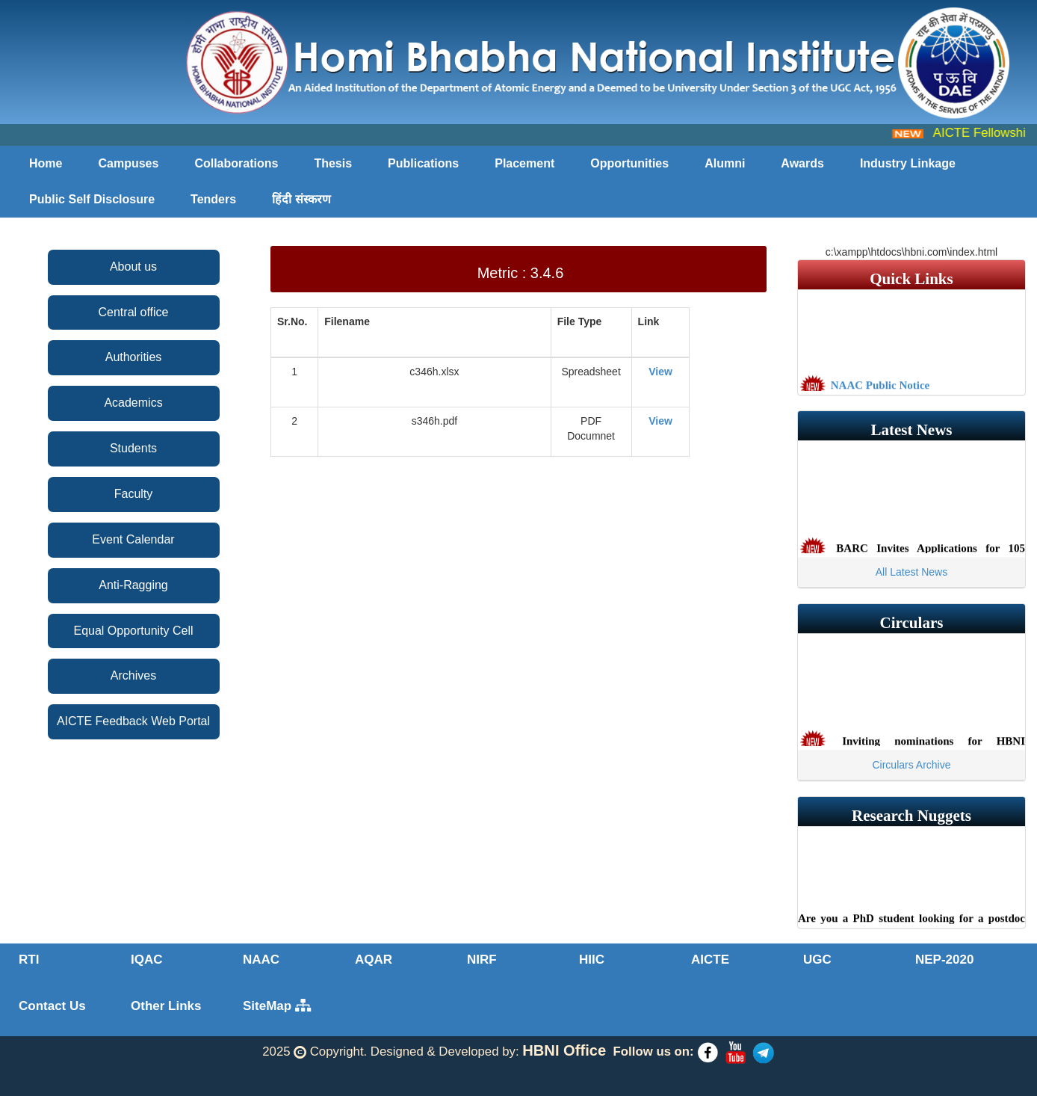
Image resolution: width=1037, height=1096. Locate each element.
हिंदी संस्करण (301, 199)
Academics (133, 402)
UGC (817, 959)
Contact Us (52, 1006)
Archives (133, 675)
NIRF (482, 959)
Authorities (133, 357)
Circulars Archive (911, 765)
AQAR (373, 959)
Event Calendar (133, 539)
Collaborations (236, 163)
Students (133, 448)
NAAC (261, 959)
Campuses (128, 163)
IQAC (147, 959)
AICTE (710, 959)
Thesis (333, 163)
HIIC (591, 959)
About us (133, 266)
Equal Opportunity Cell (133, 630)
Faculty (133, 493)
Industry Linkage (908, 163)
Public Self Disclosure (92, 199)
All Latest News (911, 572)
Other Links (166, 1006)
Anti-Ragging (133, 585)
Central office (134, 312)
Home (45, 163)
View (660, 372)
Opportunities (629, 163)
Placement (524, 163)
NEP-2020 (944, 959)
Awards (802, 163)
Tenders (213, 199)
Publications (423, 163)
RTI (29, 959)
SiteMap (277, 1006)
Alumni (725, 163)
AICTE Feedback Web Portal (133, 721)
